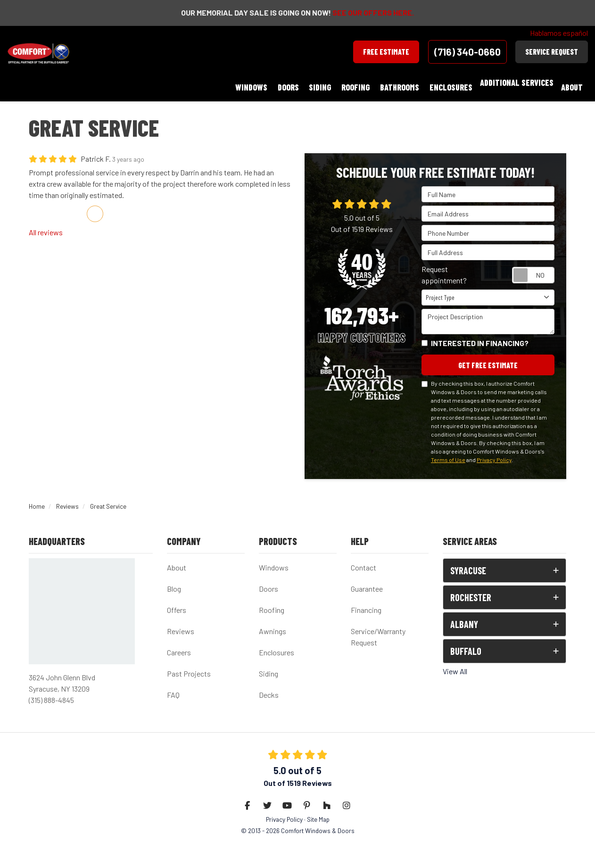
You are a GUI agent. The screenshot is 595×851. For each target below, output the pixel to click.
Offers (176, 601)
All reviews (46, 222)
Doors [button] (319, 82)
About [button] (575, 82)
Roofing (271, 601)
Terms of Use (448, 451)
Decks (269, 686)
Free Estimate (386, 51)
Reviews (180, 623)
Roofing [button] (375, 82)
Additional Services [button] (522, 82)
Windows (274, 559)
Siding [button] (345, 82)
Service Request (551, 51)
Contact (363, 559)
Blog (174, 580)
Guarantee (367, 580)
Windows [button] (288, 82)
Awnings (272, 623)
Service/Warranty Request (378, 629)
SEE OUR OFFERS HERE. (373, 12)
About (176, 559)
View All (455, 663)
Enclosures (276, 644)
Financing (366, 601)
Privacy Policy (494, 451)
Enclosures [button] (459, 82)
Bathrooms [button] (413, 82)
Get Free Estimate (488, 356)
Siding (268, 665)
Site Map (318, 811)
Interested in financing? (480, 333)
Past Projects (189, 665)
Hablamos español (559, 32)
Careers (179, 644)
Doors (268, 580)
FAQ (173, 686)
